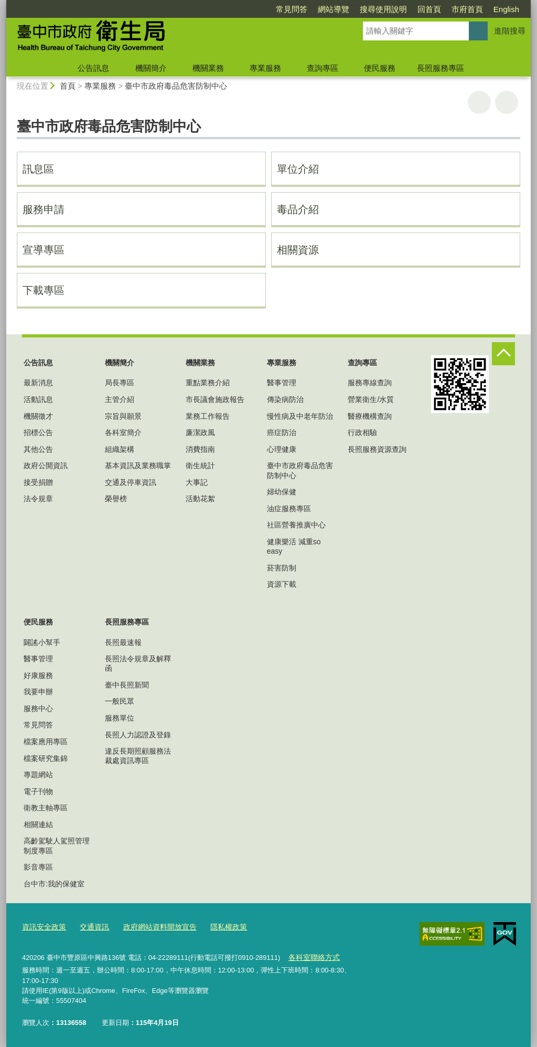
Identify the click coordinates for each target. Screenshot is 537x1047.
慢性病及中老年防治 (300, 416)
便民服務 (379, 68)
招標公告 (38, 432)
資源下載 (281, 584)
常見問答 (291, 9)
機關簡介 (151, 68)
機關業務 (208, 68)
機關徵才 (38, 416)
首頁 (68, 85)
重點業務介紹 (208, 382)
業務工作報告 (208, 416)
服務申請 (44, 209)
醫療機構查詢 (370, 416)
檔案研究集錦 (46, 758)
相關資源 (298, 250)
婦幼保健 (281, 492)
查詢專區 (322, 68)
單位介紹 (298, 169)
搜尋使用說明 (383, 9)
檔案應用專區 (46, 741)
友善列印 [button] (479, 102)
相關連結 (38, 824)
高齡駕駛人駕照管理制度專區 (57, 845)
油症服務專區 (289, 508)
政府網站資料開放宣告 (152, 927)
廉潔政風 (200, 432)
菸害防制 (281, 568)
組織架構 (119, 449)
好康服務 (38, 675)
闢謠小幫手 (42, 642)
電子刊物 (38, 791)
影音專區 (38, 867)
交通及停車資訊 (130, 482)
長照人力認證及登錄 (138, 735)
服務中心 (38, 708)
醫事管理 (281, 382)
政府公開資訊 (46, 465)
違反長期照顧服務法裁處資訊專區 (138, 756)
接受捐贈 (38, 482)
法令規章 (38, 498)
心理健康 (281, 449)
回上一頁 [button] (506, 102)
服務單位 (119, 718)
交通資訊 (90, 927)
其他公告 (38, 449)
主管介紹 (119, 399)
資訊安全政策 (42, 927)
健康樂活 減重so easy (294, 546)
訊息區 (38, 169)
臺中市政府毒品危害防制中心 (176, 85)
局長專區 (119, 382)
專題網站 (38, 774)
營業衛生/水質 (371, 399)
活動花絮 (200, 498)
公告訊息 (93, 68)
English (506, 9)
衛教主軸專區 (46, 807)
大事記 (197, 482)
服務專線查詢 (370, 382)
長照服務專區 (440, 68)
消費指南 (200, 449)
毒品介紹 (298, 209)
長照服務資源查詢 (377, 449)
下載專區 (44, 290)
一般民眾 (119, 701)
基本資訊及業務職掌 (138, 465)
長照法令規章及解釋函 (138, 663)
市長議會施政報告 (215, 399)
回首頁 (429, 9)
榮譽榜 (116, 498)
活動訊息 (38, 399)
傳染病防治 (285, 399)
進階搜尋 (509, 30)
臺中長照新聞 (127, 685)
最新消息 (38, 382)
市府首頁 (467, 9)
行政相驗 (362, 432)
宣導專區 (44, 250)
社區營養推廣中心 (296, 525)
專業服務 (265, 68)
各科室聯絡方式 (312, 956)
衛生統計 (200, 465)
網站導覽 (333, 9)
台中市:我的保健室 (54, 884)
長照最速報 (123, 642)
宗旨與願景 (123, 416)
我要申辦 (38, 692)
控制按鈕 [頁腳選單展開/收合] (503, 353)
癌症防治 (281, 432)
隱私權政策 (217, 927)
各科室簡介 (123, 432)
